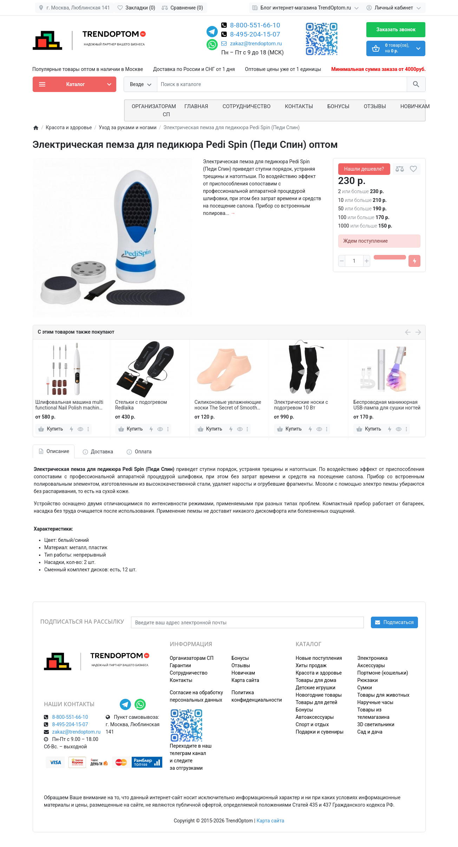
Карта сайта (245, 680)
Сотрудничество (188, 673)
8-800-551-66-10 (255, 25)
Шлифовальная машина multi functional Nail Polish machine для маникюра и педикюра (69, 405)
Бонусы (338, 106)
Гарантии (180, 665)
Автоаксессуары (315, 717)
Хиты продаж (311, 665)
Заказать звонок (396, 29)
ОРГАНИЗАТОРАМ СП (154, 110)
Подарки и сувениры (320, 732)
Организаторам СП (192, 658)
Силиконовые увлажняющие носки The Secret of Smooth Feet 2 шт (228, 405)
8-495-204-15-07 (255, 34)
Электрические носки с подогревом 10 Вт (301, 405)
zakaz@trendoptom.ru (251, 43)
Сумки (364, 687)
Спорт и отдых (312, 724)
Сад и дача (369, 732)
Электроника (372, 658)
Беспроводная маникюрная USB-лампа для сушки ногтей (386, 405)
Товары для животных (383, 695)
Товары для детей (317, 702)
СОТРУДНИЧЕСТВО (247, 106)
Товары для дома (316, 680)
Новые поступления (319, 658)
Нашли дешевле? (364, 169)
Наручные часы (375, 702)
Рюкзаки (367, 680)
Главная (196, 106)
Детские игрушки (315, 687)
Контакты (299, 106)
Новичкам (415, 106)
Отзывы (375, 106)
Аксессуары (371, 665)
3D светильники (375, 724)
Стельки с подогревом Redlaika (141, 405)
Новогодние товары (319, 695)
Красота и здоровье (319, 673)
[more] (88, 429)
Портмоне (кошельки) (382, 673)
